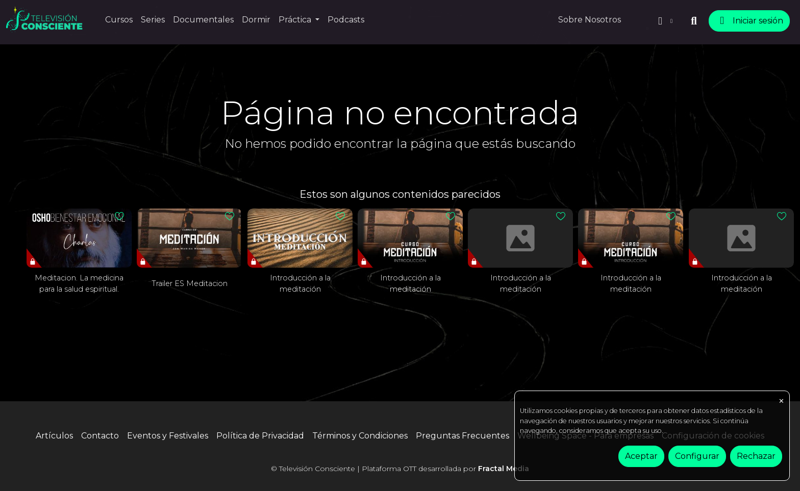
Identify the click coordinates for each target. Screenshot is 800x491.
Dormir (256, 19)
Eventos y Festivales (167, 436)
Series (153, 19)
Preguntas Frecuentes (462, 436)
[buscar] (694, 21)
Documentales (203, 19)
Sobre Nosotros (589, 19)
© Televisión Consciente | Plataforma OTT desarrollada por (400, 468)
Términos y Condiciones (360, 436)
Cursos (119, 19)
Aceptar (641, 456)
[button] (664, 21)
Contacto (100, 436)
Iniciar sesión (749, 20)
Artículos (54, 436)
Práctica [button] (296, 19)
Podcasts (346, 19)
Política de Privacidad (260, 436)
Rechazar (756, 456)
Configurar (697, 456)
